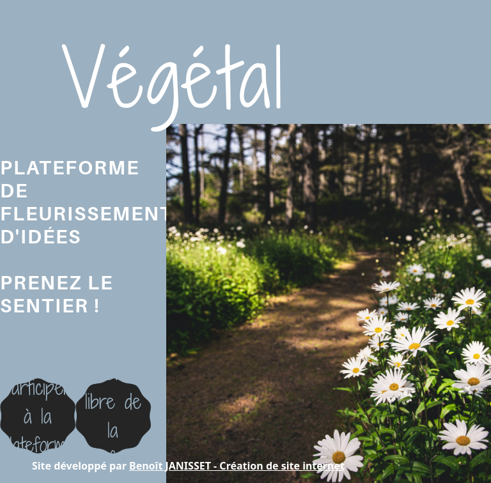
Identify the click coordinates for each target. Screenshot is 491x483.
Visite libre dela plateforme (113, 415)
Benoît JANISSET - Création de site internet (237, 466)
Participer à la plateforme (38, 416)
